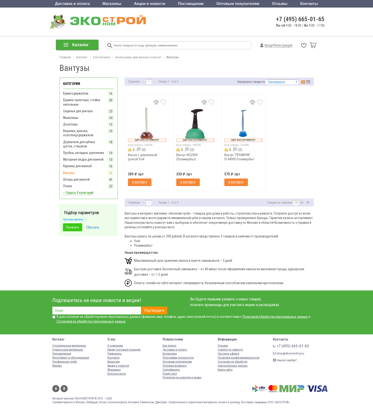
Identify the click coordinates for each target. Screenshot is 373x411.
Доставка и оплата (72, 4)
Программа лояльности (178, 357)
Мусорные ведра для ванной (83, 159)
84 (307, 202)
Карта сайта (225, 369)
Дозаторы (70, 124)
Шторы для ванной (76, 179)
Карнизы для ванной (77, 166)
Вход (268, 45)
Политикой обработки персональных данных (275, 317)
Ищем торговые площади (123, 349)
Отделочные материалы (67, 349)
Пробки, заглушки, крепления (83, 153)
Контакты (309, 4)
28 (296, 202)
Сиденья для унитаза (78, 111)
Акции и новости (149, 4)
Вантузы (68, 173)
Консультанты (116, 373)
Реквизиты (114, 353)
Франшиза (114, 369)
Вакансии (113, 361)
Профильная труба (64, 361)
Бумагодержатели (75, 93)
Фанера (57, 365)
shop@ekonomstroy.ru (288, 353)
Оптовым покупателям (237, 4)
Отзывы (279, 4)
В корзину (139, 182)
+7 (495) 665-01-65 (300, 19)
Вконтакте (55, 388)
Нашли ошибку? (285, 360)
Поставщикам (191, 4)
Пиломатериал (61, 353)
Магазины (111, 4)
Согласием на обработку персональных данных (91, 321)
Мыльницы (70, 118)
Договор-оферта (228, 353)
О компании (115, 345)
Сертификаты (171, 369)
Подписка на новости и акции (182, 377)
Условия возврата (175, 365)
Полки (67, 186)
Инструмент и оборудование (70, 357)
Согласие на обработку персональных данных (233, 363)
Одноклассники (64, 388)
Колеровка (170, 353)
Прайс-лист (170, 373)
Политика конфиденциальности (238, 357)
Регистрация (282, 45)
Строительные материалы (69, 345)
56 (301, 202)
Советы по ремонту (230, 349)
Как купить (169, 345)
